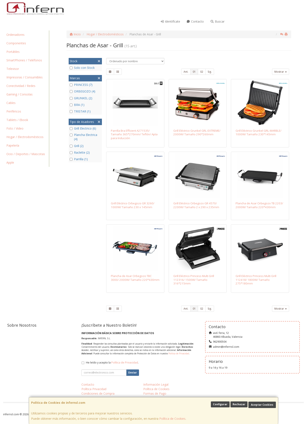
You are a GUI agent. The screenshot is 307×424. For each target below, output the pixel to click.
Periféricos (13, 111)
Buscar (217, 21)
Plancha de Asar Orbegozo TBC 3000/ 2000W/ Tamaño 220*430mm (135, 277)
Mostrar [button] (280, 72)
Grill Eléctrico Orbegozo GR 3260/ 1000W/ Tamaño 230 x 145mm (132, 205)
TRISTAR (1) (80, 111)
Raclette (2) (80, 152)
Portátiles (13, 52)
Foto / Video (14, 128)
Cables (11, 103)
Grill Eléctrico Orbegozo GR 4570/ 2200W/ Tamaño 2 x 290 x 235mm (196, 205)
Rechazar (239, 404)
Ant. (186, 72)
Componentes (16, 43)
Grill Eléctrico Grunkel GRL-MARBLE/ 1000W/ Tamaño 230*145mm (258, 132)
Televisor (12, 69)
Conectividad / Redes (20, 86)
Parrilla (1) (79, 159)
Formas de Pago (154, 393)
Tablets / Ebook (17, 120)
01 (194, 72)
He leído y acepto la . (112, 362)
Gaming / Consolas (19, 94)
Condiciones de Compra (97, 393)
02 (201, 72)
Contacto (195, 21)
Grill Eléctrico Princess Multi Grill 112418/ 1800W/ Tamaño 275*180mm (256, 279)
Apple (10, 162)
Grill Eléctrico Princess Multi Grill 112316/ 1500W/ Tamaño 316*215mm (193, 279)
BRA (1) (77, 105)
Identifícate (170, 21)
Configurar (220, 404)
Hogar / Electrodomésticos (24, 137)
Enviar (132, 372)
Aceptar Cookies (262, 405)
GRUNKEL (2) (81, 98)
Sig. (210, 72)
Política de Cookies (172, 419)
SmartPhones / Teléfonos (24, 60)
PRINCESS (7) (81, 85)
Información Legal (155, 384)
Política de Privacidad (178, 353)
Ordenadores (15, 35)
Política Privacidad (93, 389)
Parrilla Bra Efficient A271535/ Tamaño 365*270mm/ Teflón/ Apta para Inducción (134, 134)
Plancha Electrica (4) (83, 137)
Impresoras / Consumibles (24, 77)
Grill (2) (77, 146)
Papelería (12, 145)
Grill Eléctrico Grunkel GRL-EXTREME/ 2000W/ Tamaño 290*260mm (196, 132)
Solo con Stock (82, 68)
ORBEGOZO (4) (82, 91)
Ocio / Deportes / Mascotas (25, 154)
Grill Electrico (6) (83, 128)
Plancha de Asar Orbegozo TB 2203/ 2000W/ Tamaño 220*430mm (259, 205)
